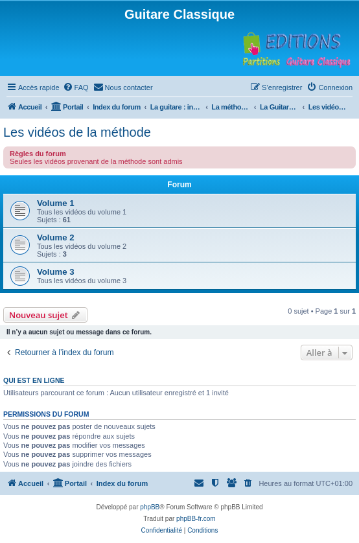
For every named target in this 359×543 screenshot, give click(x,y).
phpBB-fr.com (196, 518)
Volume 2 (56, 237)
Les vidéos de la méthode (77, 132)
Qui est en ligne (34, 380)
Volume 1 (56, 203)
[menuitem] (76, 87)
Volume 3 (56, 272)
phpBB (149, 507)
